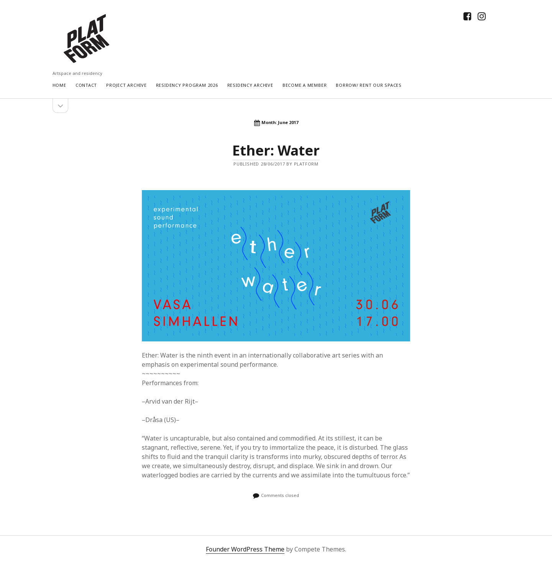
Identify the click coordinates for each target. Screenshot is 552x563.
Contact (86, 85)
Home (59, 85)
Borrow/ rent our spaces (369, 85)
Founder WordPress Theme (245, 549)
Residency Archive (250, 85)
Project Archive (126, 85)
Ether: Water (276, 150)
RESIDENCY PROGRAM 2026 (187, 85)
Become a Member (305, 85)
